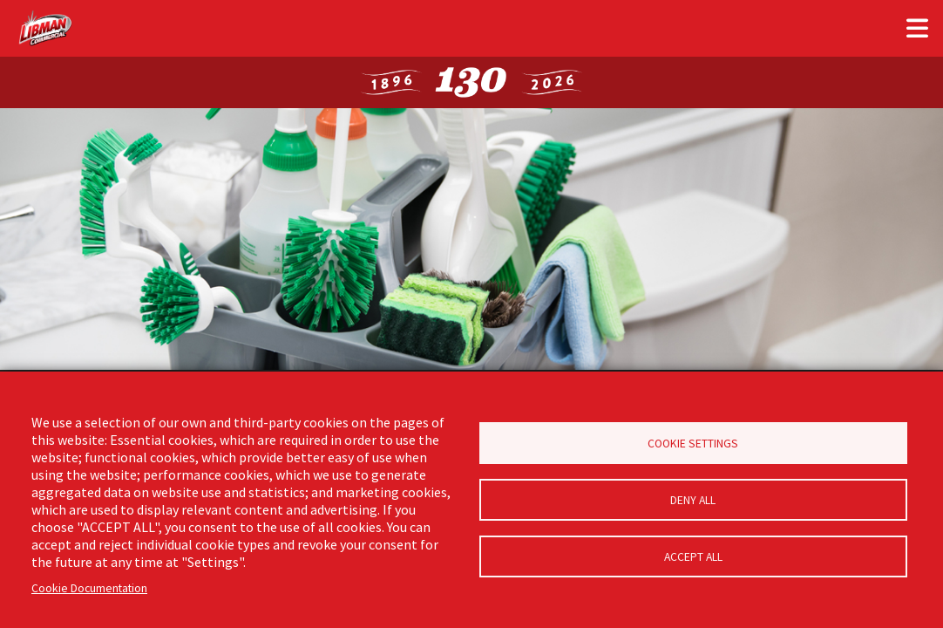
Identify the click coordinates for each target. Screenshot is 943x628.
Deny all (693, 500)
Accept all (693, 557)
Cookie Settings (693, 443)
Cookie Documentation (89, 588)
